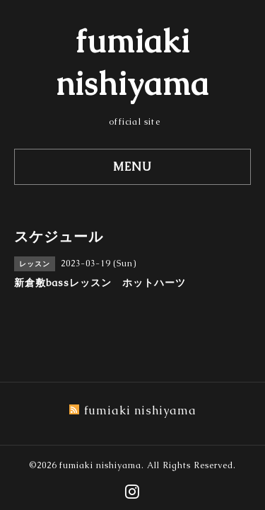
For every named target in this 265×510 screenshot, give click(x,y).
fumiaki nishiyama (100, 465)
